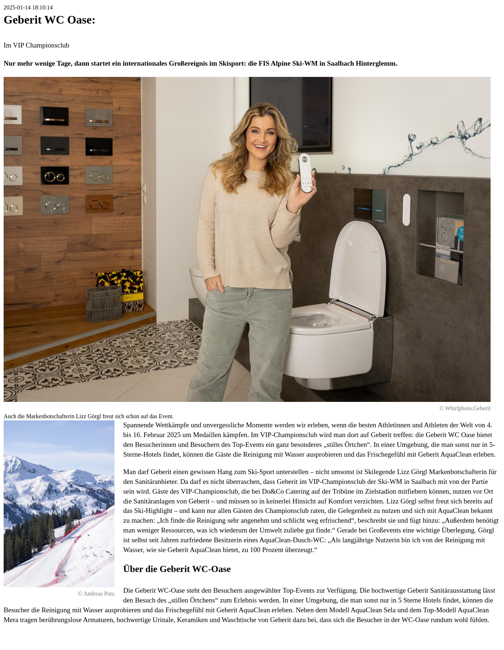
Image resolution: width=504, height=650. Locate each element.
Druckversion (454, 637)
